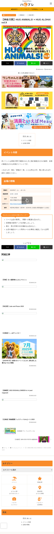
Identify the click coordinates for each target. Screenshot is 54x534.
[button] (46, 63)
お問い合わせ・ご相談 (27, 511)
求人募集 (27, 507)
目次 (24, 136)
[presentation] (4, 526)
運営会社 (27, 525)
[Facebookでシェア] (20, 63)
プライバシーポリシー (27, 520)
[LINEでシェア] (33, 63)
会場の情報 (26, 143)
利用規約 (27, 516)
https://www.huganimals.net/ (18, 204)
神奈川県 (31, 15)
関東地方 (22, 15)
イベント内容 (27, 140)
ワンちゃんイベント (10, 15)
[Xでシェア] (7, 63)
